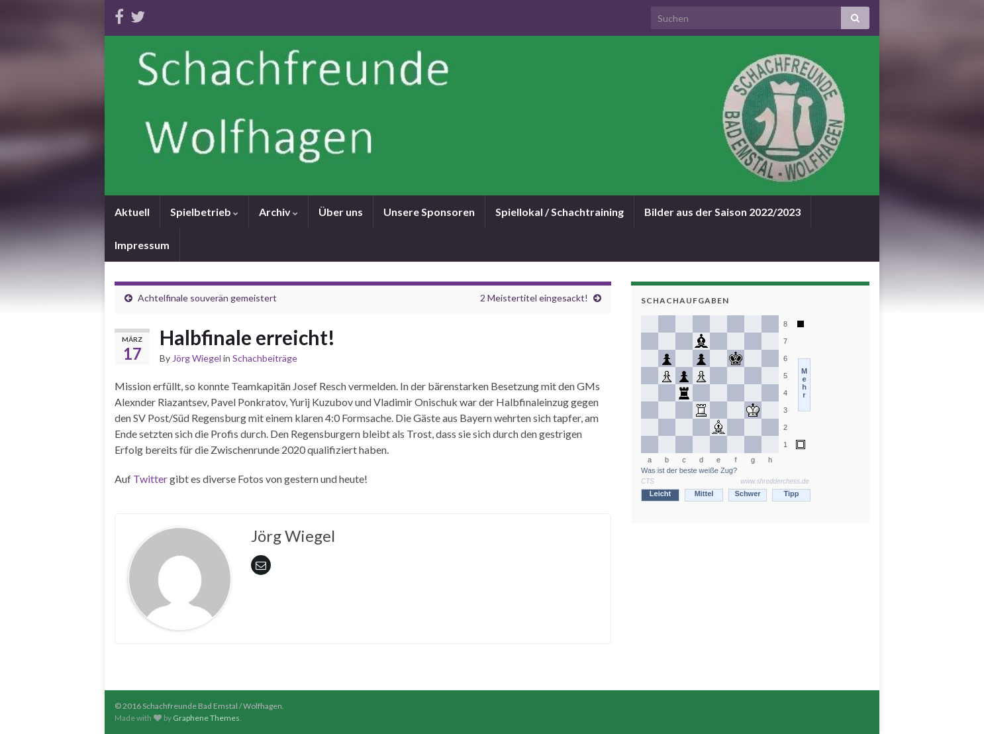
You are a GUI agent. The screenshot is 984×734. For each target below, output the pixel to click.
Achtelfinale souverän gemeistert (207, 297)
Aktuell (132, 211)
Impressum (142, 244)
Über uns (341, 211)
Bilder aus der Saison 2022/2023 (722, 211)
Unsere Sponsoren (429, 211)
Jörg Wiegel (196, 358)
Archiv (278, 211)
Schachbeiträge (264, 358)
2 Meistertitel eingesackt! (534, 297)
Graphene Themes (206, 718)
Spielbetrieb (204, 211)
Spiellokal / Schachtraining (559, 211)
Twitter (151, 478)
